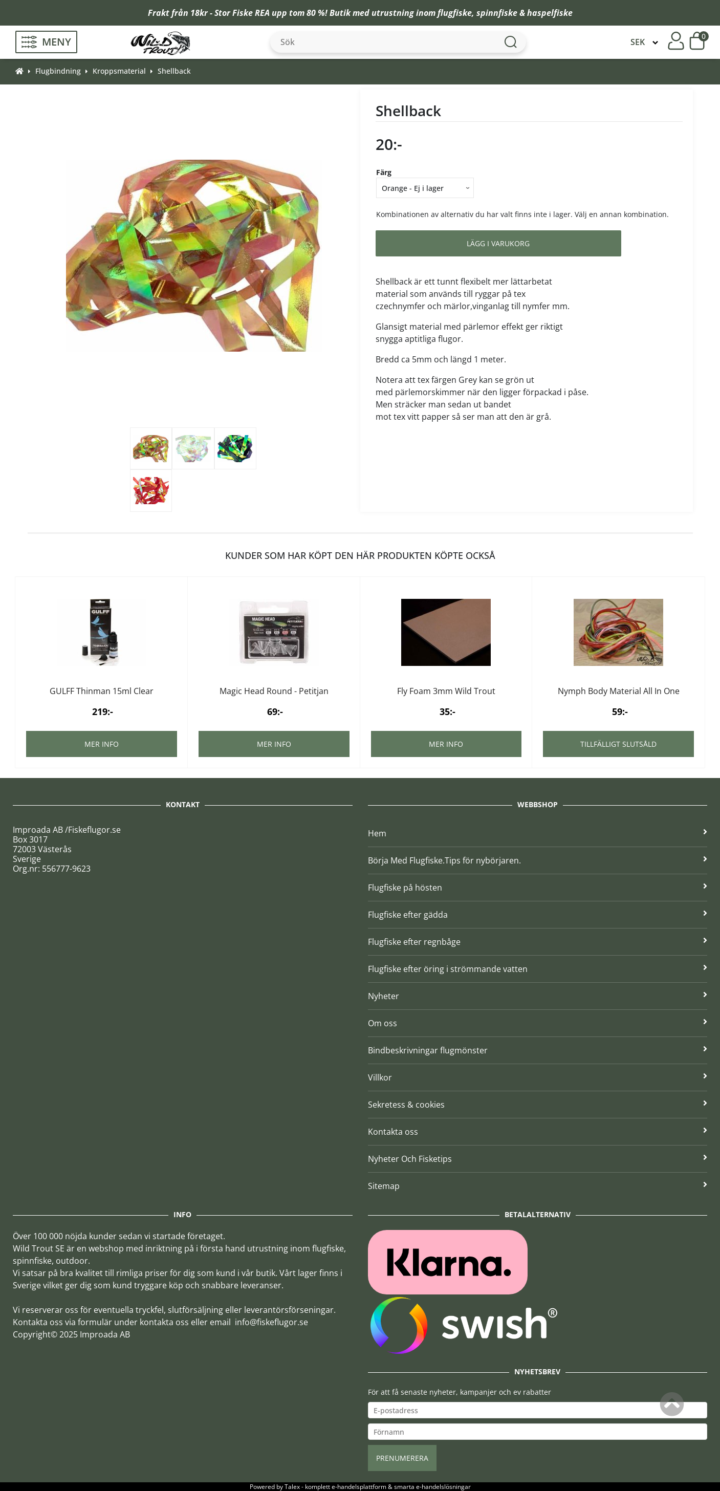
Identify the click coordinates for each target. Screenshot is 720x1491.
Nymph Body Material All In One (619, 691)
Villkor (538, 1077)
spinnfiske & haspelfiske (524, 12)
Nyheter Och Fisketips (538, 1158)
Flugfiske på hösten (538, 887)
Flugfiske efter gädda (538, 914)
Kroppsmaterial (119, 71)
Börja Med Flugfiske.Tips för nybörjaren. (538, 860)
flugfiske (455, 12)
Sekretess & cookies (538, 1104)
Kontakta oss (538, 1131)
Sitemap (538, 1186)
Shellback (174, 71)
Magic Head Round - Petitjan (274, 691)
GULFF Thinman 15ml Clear (102, 691)
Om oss (538, 1023)
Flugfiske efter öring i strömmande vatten (538, 969)
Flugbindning (58, 71)
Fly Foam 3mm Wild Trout (446, 691)
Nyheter (538, 996)
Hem (538, 833)
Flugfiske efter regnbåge (538, 941)
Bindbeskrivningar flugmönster (538, 1050)
